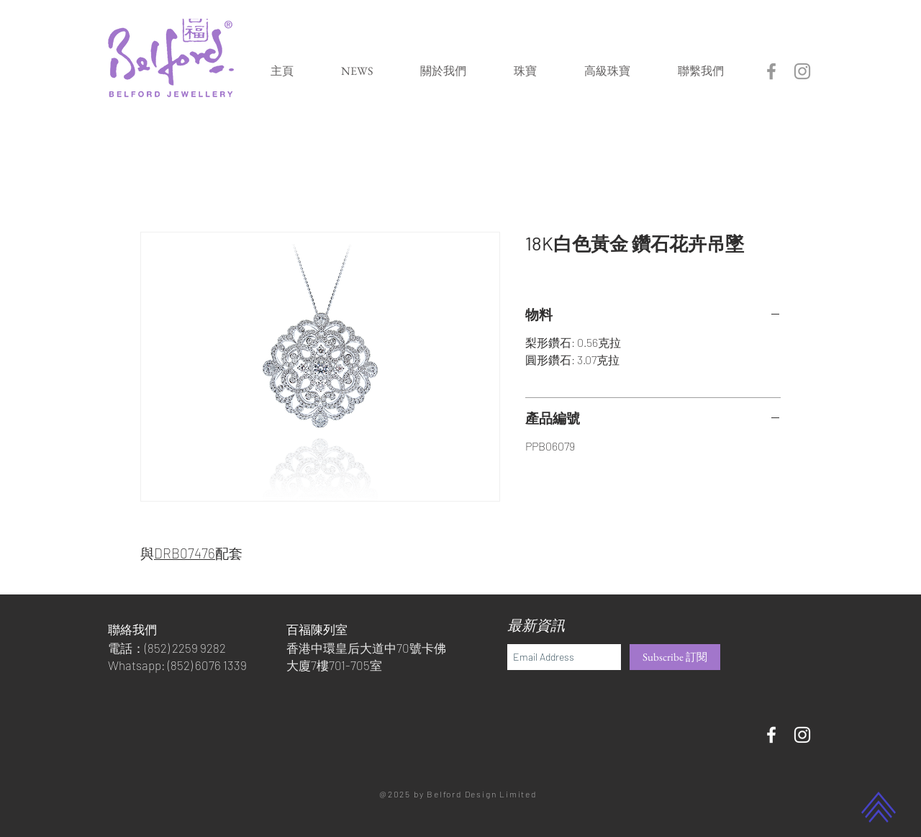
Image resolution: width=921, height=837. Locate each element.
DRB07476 (184, 553)
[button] (525, 71)
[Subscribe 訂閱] (675, 657)
